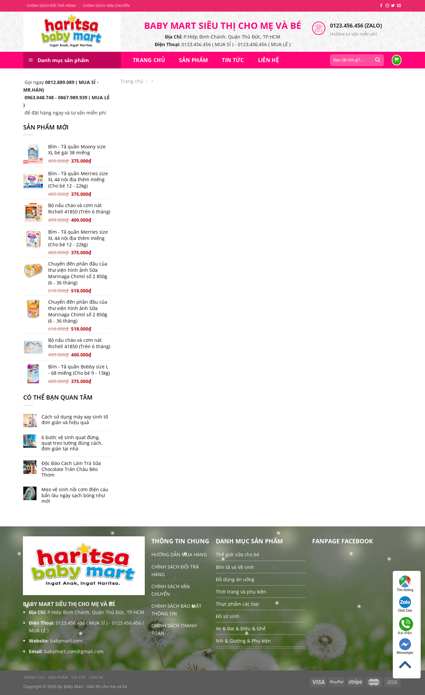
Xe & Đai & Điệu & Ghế (241, 628)
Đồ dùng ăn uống (235, 579)
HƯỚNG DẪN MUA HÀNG (179, 554)
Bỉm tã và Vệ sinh (235, 567)
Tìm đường (405, 584)
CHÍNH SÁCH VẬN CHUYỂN (106, 5)
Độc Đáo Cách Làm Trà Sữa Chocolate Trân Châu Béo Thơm (71, 469)
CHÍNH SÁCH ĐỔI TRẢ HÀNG (51, 5)
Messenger (405, 646)
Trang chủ (149, 60)
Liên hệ (268, 60)
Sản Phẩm (193, 60)
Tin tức (233, 60)
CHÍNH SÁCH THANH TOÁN (174, 629)
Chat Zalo (405, 604)
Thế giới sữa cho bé (237, 554)
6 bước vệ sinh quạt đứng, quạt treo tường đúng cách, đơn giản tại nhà (72, 443)
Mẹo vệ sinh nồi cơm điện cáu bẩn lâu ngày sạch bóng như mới (75, 495)
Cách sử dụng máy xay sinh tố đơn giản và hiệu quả (75, 419)
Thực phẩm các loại (237, 604)
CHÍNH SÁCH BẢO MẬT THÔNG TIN (176, 610)
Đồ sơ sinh (227, 616)
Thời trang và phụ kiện (241, 591)
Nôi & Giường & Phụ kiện (243, 641)
